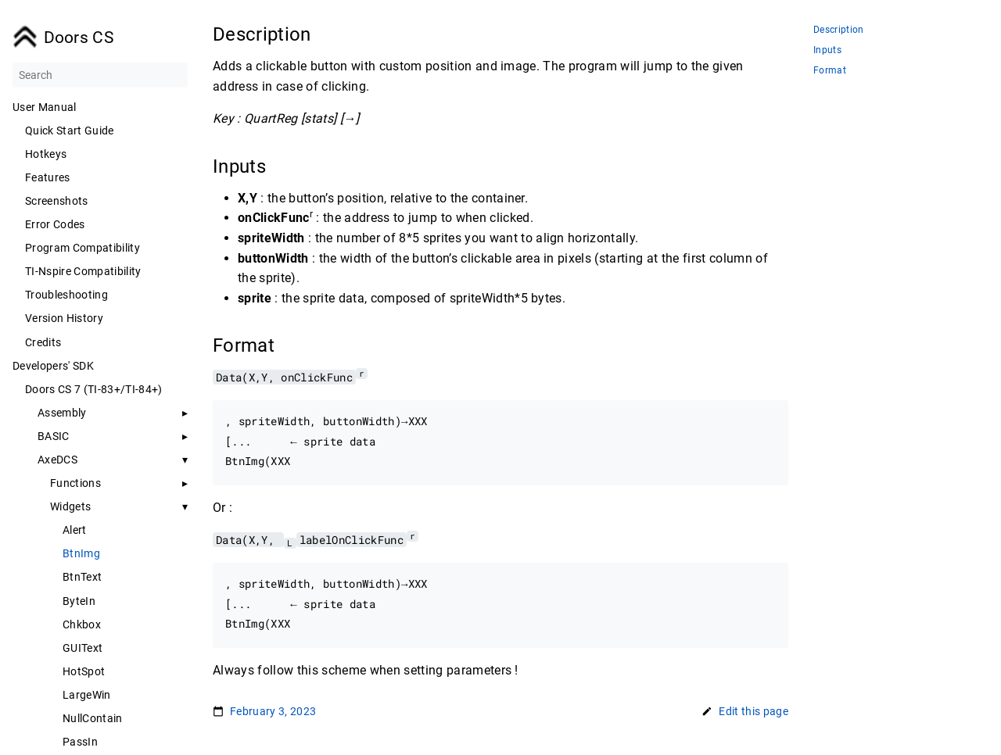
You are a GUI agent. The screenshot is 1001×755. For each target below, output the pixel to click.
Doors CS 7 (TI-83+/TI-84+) (94, 389)
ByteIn (79, 601)
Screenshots (56, 201)
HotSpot (84, 671)
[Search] (100, 75)
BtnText (82, 577)
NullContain (93, 718)
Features (47, 177)
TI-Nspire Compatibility (83, 271)
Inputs (827, 50)
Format (829, 71)
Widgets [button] (70, 506)
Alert (75, 530)
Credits (43, 342)
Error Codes (55, 224)
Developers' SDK (53, 366)
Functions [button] (75, 483)
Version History (64, 318)
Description (838, 30)
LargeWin (87, 695)
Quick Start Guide (69, 130)
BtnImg (81, 553)
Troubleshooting (66, 294)
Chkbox (82, 624)
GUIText (82, 648)
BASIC (54, 436)
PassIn (80, 741)
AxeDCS (57, 459)
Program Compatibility (82, 248)
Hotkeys (45, 154)
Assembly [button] (62, 412)
